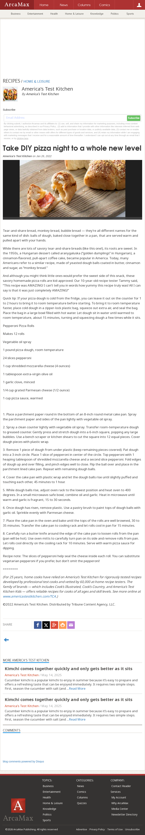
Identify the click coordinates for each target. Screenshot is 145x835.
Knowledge (96, 13)
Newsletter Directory (124, 814)
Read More (77, 688)
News (80, 786)
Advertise (81, 829)
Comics (81, 791)
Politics (115, 13)
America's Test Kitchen (22, 675)
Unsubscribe (132, 829)
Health (54, 13)
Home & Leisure (74, 13)
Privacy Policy (97, 829)
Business (16, 13)
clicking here (22, 138)
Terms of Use (115, 829)
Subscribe (133, 118)
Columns (82, 797)
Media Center (119, 809)
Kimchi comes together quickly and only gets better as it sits (68, 668)
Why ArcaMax (119, 803)
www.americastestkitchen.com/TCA (29, 596)
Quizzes (82, 803)
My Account (118, 797)
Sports (130, 13)
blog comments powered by (23, 761)
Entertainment (35, 13)
